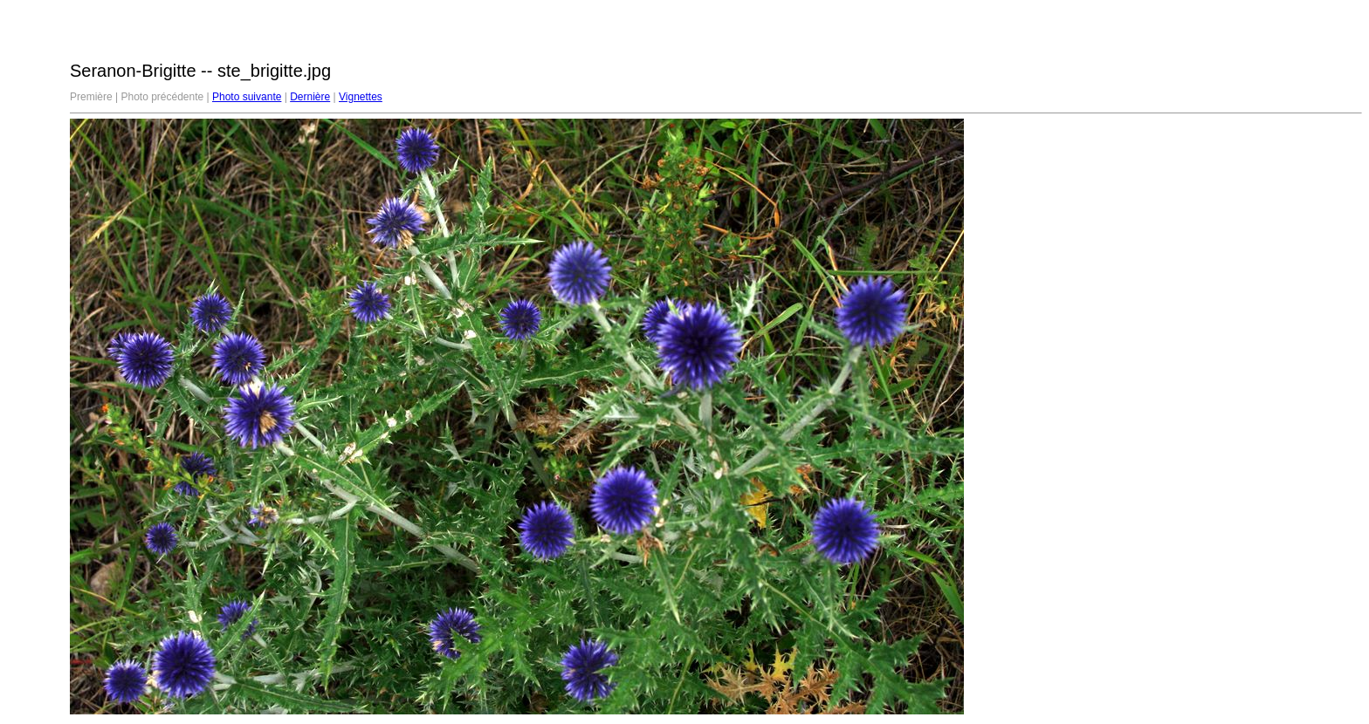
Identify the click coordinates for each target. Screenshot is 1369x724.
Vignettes (360, 97)
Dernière (310, 97)
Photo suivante (246, 97)
